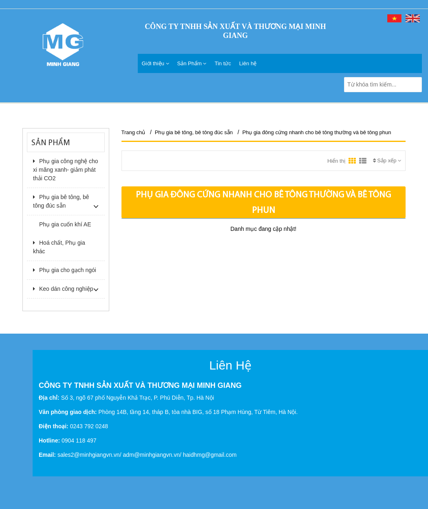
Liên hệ (247, 63)
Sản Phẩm (192, 63)
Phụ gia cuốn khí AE (65, 224)
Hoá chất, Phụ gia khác (59, 246)
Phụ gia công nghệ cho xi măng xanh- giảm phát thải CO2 (65, 169)
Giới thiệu (155, 63)
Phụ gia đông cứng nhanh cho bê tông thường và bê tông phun (316, 132)
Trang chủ (133, 132)
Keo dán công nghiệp (63, 288)
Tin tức (222, 63)
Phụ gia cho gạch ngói (64, 270)
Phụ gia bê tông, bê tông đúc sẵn (61, 201)
